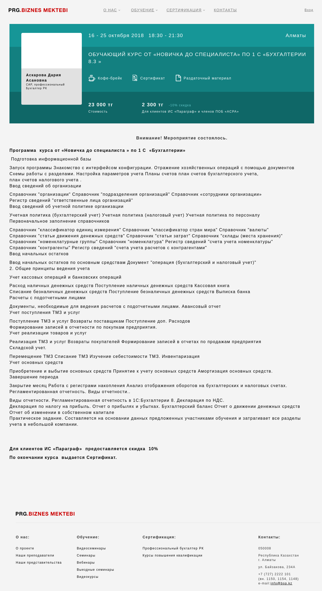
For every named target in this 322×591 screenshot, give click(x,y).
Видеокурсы (88, 577)
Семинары (86, 555)
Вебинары (86, 562)
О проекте (25, 548)
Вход (309, 10)
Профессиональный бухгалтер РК (173, 548)
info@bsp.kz (282, 583)
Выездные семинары (95, 570)
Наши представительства (39, 562)
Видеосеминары (91, 548)
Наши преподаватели (35, 555)
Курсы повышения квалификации (173, 555)
